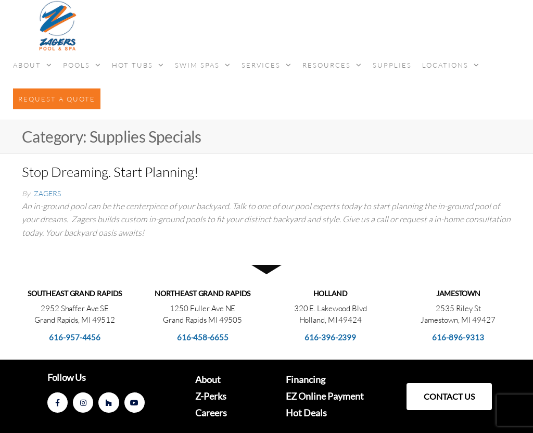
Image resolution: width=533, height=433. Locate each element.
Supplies (392, 65)
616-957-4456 (74, 337)
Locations (445, 65)
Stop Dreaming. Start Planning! (110, 171)
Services (261, 65)
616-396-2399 (330, 337)
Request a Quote (56, 99)
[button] (449, 396)
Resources (326, 65)
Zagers (47, 193)
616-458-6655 (203, 337)
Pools (76, 65)
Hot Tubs (132, 65)
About (27, 65)
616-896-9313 (458, 337)
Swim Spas (197, 65)
